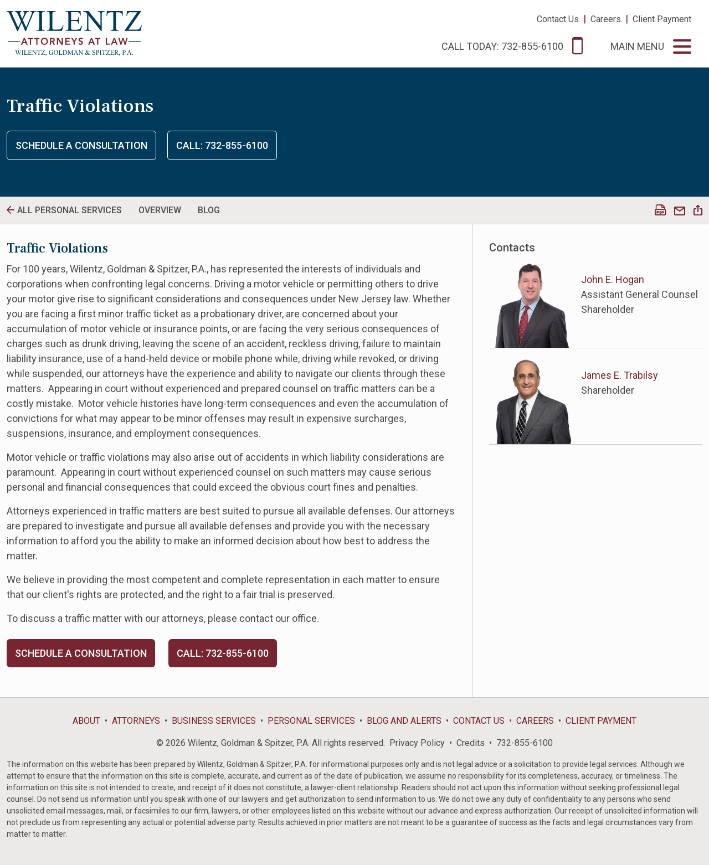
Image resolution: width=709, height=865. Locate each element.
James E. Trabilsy (619, 375)
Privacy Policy (417, 743)
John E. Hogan (612, 279)
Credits (470, 743)
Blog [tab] (209, 210)
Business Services (214, 720)
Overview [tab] (159, 210)
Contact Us (558, 19)
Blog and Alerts (404, 720)
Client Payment (662, 19)
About (86, 720)
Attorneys (136, 720)
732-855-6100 (524, 743)
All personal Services (69, 210)
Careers (605, 19)
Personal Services (311, 720)
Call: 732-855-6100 (222, 145)
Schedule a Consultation (81, 145)
